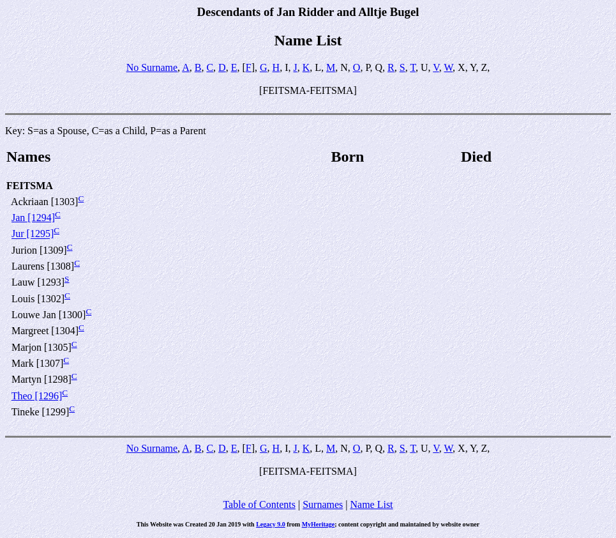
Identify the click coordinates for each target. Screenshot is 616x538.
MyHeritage (318, 524)
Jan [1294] (33, 217)
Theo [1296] (37, 395)
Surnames (323, 504)
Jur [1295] (32, 234)
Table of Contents (259, 504)
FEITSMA (29, 185)
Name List (371, 504)
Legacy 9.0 (270, 524)
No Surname (151, 67)
